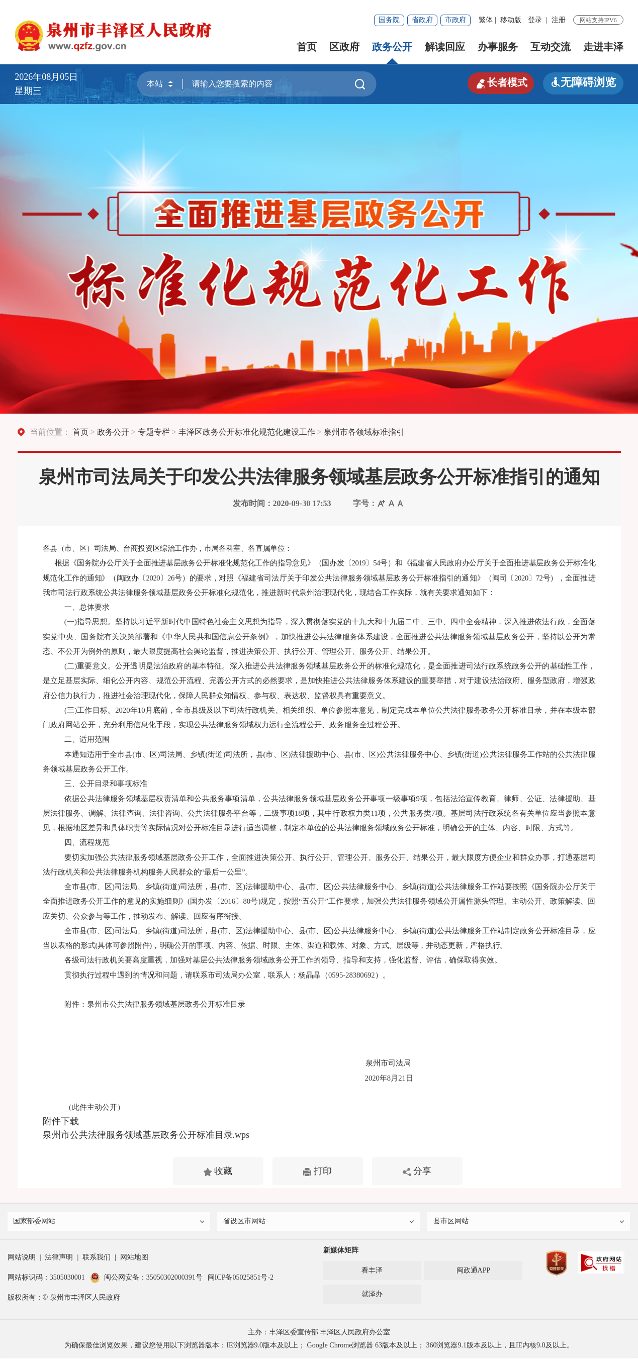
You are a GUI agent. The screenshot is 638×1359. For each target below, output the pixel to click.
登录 (535, 20)
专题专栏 (154, 432)
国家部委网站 (110, 1222)
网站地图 (134, 1258)
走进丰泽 (603, 46)
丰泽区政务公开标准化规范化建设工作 (246, 432)
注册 (559, 20)
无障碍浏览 (583, 82)
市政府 (455, 20)
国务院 (389, 20)
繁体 (486, 20)
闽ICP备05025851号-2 (241, 1278)
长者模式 (497, 82)
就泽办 (372, 1295)
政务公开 (392, 46)
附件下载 (61, 1121)
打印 (317, 1171)
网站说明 (22, 1258)
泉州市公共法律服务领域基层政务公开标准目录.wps (146, 1135)
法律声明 (59, 1258)
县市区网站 (529, 1222)
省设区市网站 (319, 1222)
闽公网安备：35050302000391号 (146, 1278)
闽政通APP (474, 1271)
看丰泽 (372, 1271)
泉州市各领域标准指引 (364, 432)
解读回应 (445, 46)
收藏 (218, 1171)
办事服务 (498, 46)
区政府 (344, 46)
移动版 (510, 20)
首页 (307, 46)
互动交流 (550, 46)
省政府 (422, 20)
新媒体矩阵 (340, 1251)
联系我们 (96, 1258)
